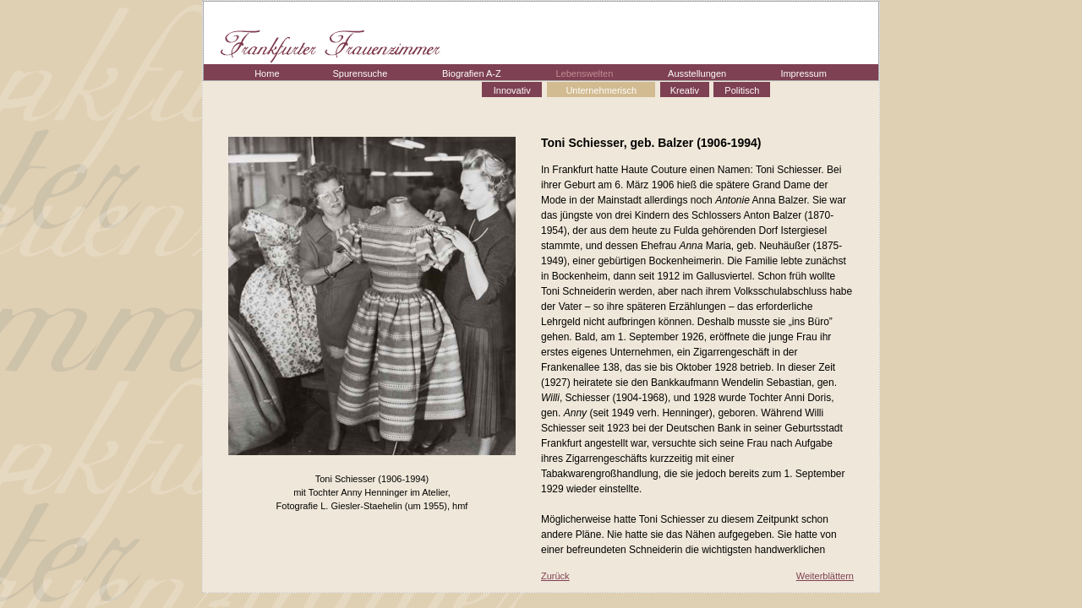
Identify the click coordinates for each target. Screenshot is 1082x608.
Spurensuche (360, 73)
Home (266, 73)
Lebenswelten (584, 73)
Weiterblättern (825, 576)
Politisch (741, 90)
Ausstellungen (697, 73)
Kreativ (684, 90)
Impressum (803, 73)
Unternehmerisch (601, 90)
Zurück (555, 576)
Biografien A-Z (471, 73)
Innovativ (512, 90)
